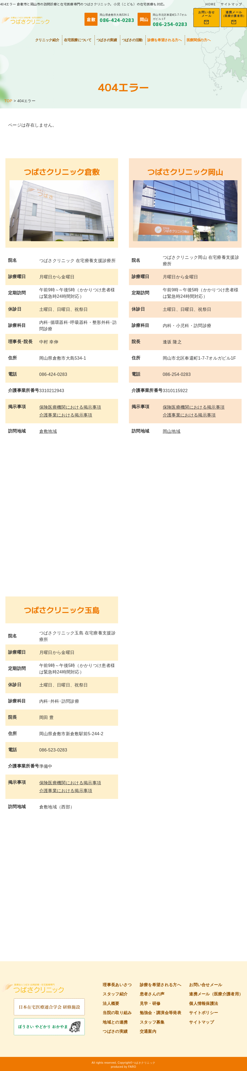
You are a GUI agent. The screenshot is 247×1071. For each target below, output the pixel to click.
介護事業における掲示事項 (65, 415)
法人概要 (111, 1003)
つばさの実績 (106, 40)
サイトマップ (231, 4)
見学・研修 (150, 1003)
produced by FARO (123, 1066)
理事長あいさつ (117, 984)
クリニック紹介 (47, 40)
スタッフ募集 (152, 1022)
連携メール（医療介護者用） (216, 994)
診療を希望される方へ (164, 40)
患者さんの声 (152, 994)
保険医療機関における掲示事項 (70, 407)
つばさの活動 (132, 40)
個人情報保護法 (203, 1003)
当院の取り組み (117, 1012)
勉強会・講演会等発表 (160, 1012)
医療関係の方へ (199, 40)
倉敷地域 (48, 431)
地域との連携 (115, 1022)
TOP (8, 101)
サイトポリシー (203, 1012)
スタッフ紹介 (115, 994)
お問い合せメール (205, 984)
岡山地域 (171, 431)
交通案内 (148, 1031)
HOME (211, 4)
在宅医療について (77, 40)
